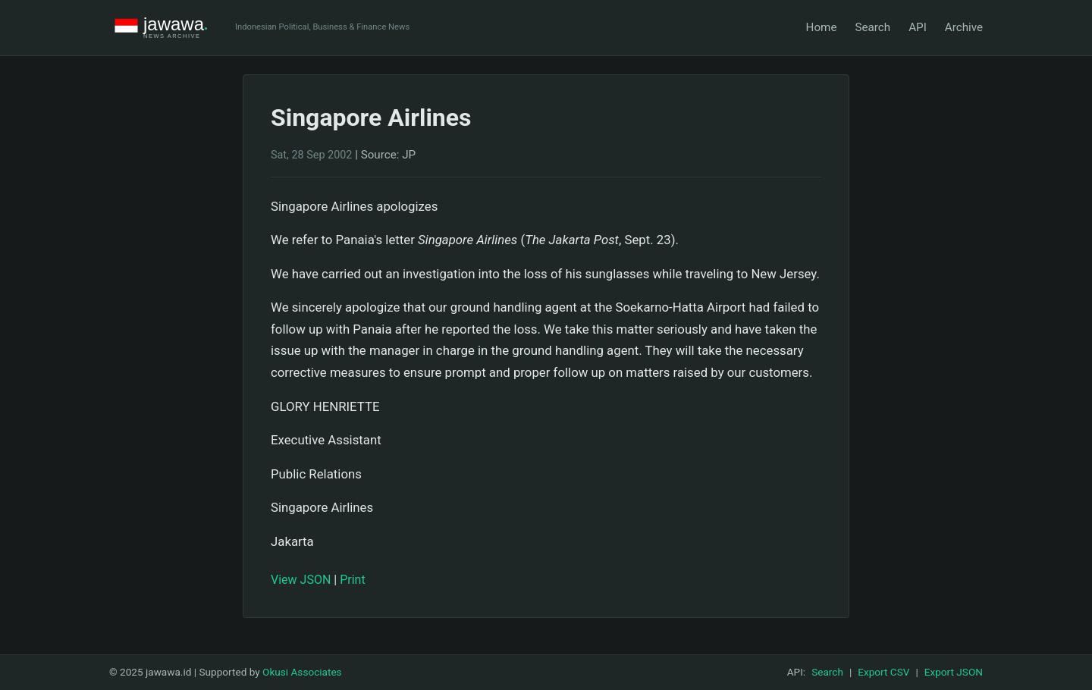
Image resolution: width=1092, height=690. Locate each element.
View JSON (301, 579)
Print (352, 579)
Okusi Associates (302, 672)
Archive (964, 27)
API (917, 27)
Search (872, 27)
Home (821, 27)
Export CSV (883, 672)
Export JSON (953, 672)
